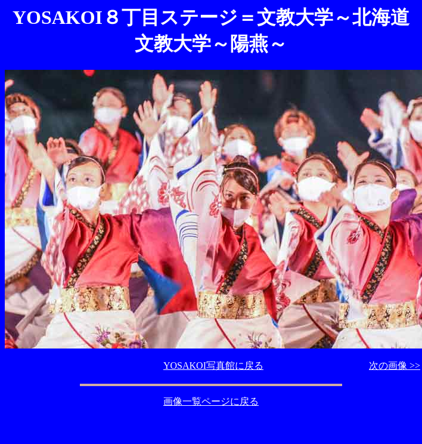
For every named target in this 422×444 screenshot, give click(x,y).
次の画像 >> (394, 365)
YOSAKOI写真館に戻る (213, 365)
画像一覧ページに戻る (211, 401)
